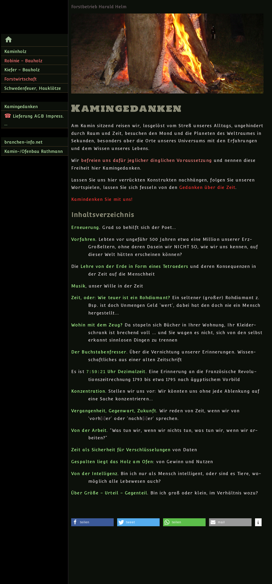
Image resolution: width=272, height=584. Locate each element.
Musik (78, 286)
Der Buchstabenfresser (98, 352)
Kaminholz (15, 51)
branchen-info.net (23, 142)
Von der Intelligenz (94, 473)
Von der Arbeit (89, 430)
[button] (92, 522)
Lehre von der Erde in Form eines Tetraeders (134, 266)
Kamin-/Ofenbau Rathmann (33, 151)
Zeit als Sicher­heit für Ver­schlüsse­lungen (121, 449)
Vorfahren (83, 239)
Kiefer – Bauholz (22, 69)
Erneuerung (85, 227)
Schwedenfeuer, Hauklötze (32, 88)
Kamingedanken (21, 106)
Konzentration (88, 391)
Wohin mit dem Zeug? (97, 325)
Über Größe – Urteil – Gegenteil (109, 492)
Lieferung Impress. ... (34, 119)
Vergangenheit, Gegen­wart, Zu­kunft (113, 410)
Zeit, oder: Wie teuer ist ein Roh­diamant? (120, 297)
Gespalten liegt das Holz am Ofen (112, 461)
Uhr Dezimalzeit (116, 371)
